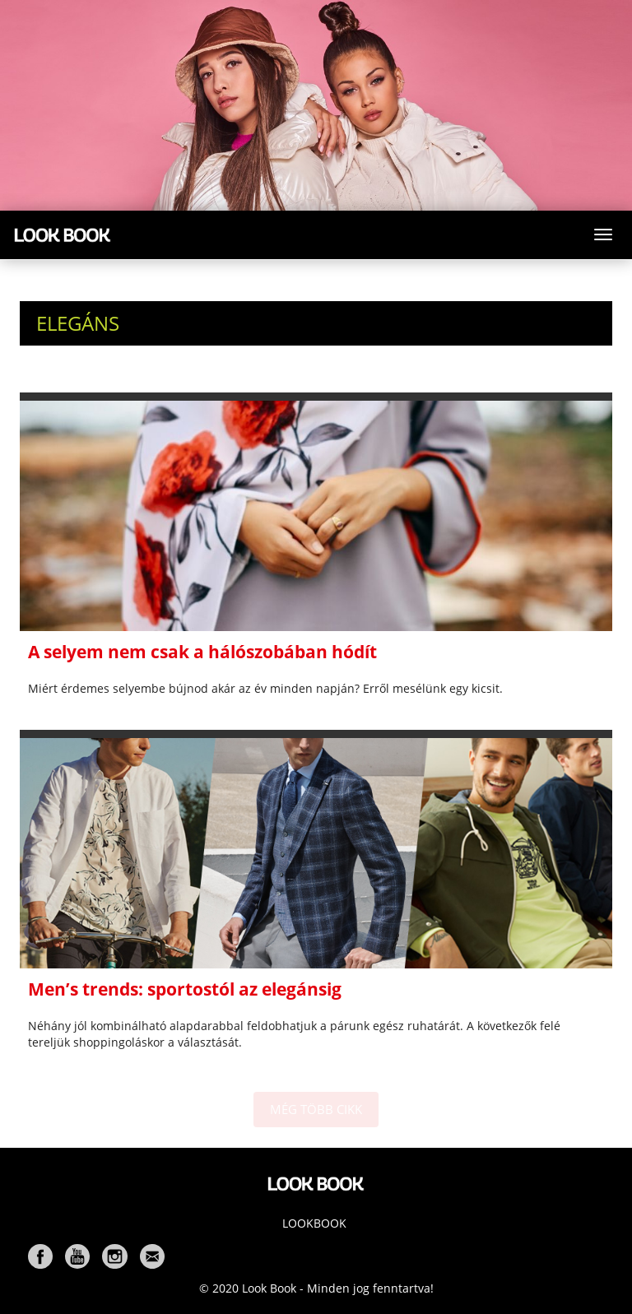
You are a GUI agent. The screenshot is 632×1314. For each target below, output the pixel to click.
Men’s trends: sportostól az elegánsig (185, 989)
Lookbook (314, 1223)
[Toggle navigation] (603, 234)
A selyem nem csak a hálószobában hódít (202, 651)
